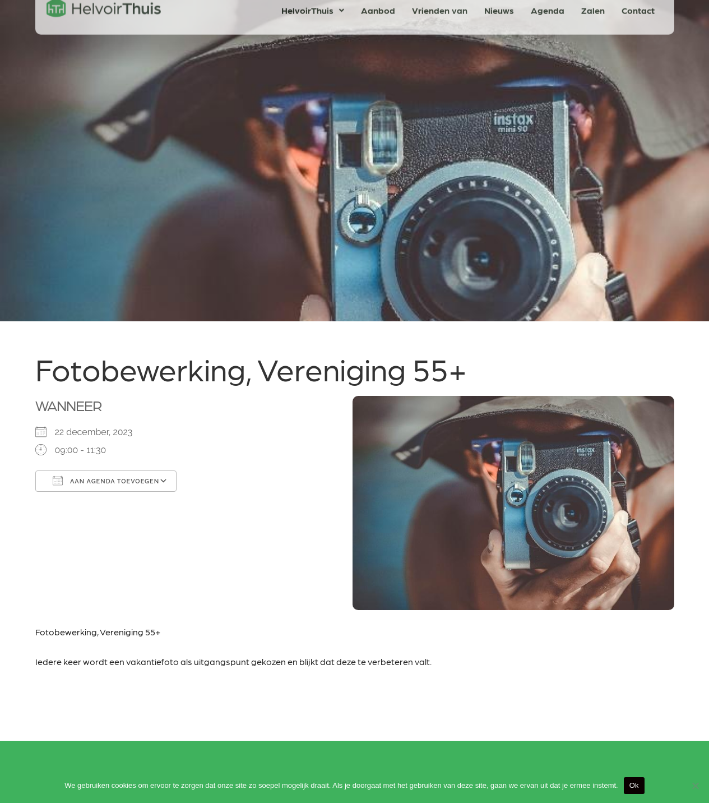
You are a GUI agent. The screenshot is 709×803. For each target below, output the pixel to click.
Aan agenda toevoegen (106, 481)
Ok (634, 785)
